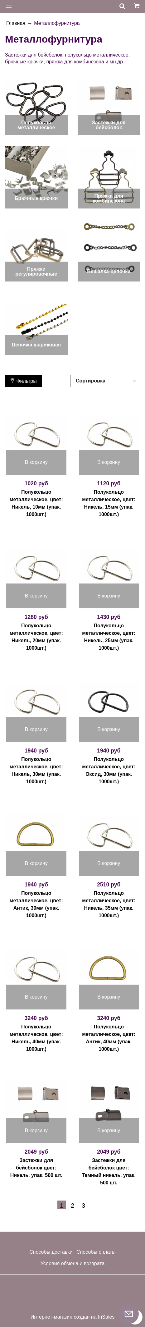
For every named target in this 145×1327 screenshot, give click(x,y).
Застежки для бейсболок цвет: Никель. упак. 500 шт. (36, 1168)
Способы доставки (50, 1252)
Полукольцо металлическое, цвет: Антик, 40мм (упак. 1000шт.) (108, 1038)
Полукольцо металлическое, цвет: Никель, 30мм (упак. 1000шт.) (36, 770)
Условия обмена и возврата (73, 1263)
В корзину (36, 462)
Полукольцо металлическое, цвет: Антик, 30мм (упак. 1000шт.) (36, 904)
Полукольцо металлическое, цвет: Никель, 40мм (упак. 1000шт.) (36, 1038)
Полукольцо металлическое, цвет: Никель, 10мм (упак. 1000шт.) (36, 503)
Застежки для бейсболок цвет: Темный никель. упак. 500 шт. (109, 1171)
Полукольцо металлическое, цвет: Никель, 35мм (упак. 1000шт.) (108, 904)
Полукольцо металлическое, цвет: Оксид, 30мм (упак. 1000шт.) (108, 770)
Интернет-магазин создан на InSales (73, 1317)
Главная (15, 23)
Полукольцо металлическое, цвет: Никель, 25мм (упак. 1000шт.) (108, 637)
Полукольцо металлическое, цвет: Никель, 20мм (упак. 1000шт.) (36, 637)
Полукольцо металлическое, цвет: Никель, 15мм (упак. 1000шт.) (108, 503)
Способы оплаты (96, 1252)
